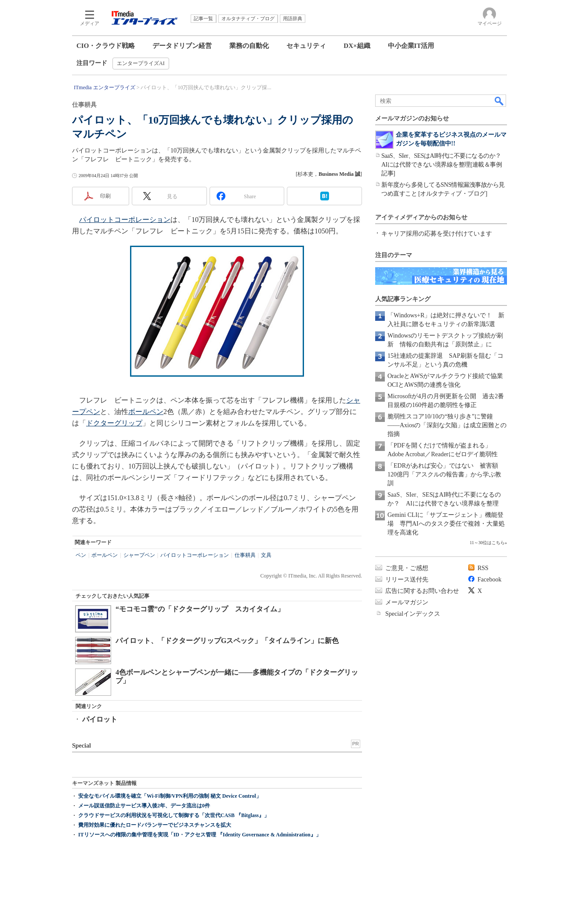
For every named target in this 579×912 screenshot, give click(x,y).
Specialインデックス (412, 613)
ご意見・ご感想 (406, 568)
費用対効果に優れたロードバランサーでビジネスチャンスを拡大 (154, 825)
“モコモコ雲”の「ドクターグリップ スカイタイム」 (200, 609)
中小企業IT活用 (411, 45)
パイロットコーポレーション (124, 219)
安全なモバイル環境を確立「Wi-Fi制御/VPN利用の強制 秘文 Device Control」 (169, 796)
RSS (483, 568)
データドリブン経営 (182, 45)
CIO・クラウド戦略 (105, 45)
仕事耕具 (245, 555)
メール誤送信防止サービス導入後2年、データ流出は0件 (144, 806)
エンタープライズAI (141, 63)
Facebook (489, 579)
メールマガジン (406, 602)
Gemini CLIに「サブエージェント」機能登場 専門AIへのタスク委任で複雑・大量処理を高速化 (446, 524)
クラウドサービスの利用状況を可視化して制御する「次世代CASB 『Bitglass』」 (173, 815)
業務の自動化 (249, 45)
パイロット (99, 719)
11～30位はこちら (487, 542)
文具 (266, 555)
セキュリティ (306, 45)
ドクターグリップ (114, 423)
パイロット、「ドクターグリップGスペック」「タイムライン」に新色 (227, 640)
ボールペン (145, 411)
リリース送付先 (406, 579)
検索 (499, 100)
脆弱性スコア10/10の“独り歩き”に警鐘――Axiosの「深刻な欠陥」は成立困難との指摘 (447, 425)
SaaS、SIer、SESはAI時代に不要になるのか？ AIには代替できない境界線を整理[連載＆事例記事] (444, 165)
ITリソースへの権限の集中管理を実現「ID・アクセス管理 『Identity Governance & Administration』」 (199, 835)
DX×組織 (357, 45)
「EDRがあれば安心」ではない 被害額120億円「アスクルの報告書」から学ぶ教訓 (444, 474)
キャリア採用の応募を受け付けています (436, 233)
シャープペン (139, 555)
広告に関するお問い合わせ (422, 591)
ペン (81, 555)
